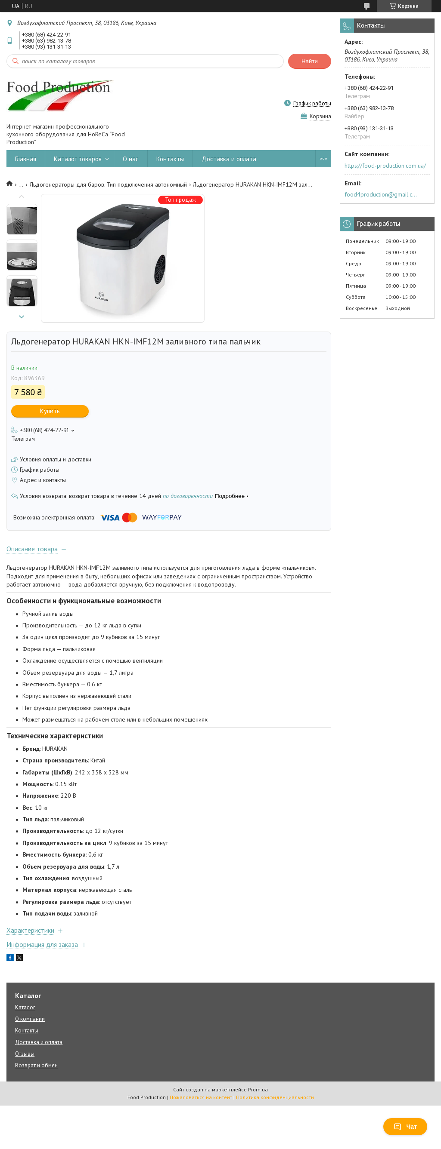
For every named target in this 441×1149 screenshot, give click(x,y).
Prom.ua (258, 1089)
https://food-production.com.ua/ (385, 165)
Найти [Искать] (309, 61)
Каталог (25, 1007)
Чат (405, 1127)
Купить (50, 411)
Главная (25, 159)
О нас (131, 159)
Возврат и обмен (36, 1065)
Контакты (170, 159)
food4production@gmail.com (382, 194)
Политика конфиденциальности (275, 1097)
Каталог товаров (78, 159)
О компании (30, 1019)
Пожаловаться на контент (201, 1097)
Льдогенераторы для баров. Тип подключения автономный (108, 184)
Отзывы (24, 1053)
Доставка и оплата (229, 159)
